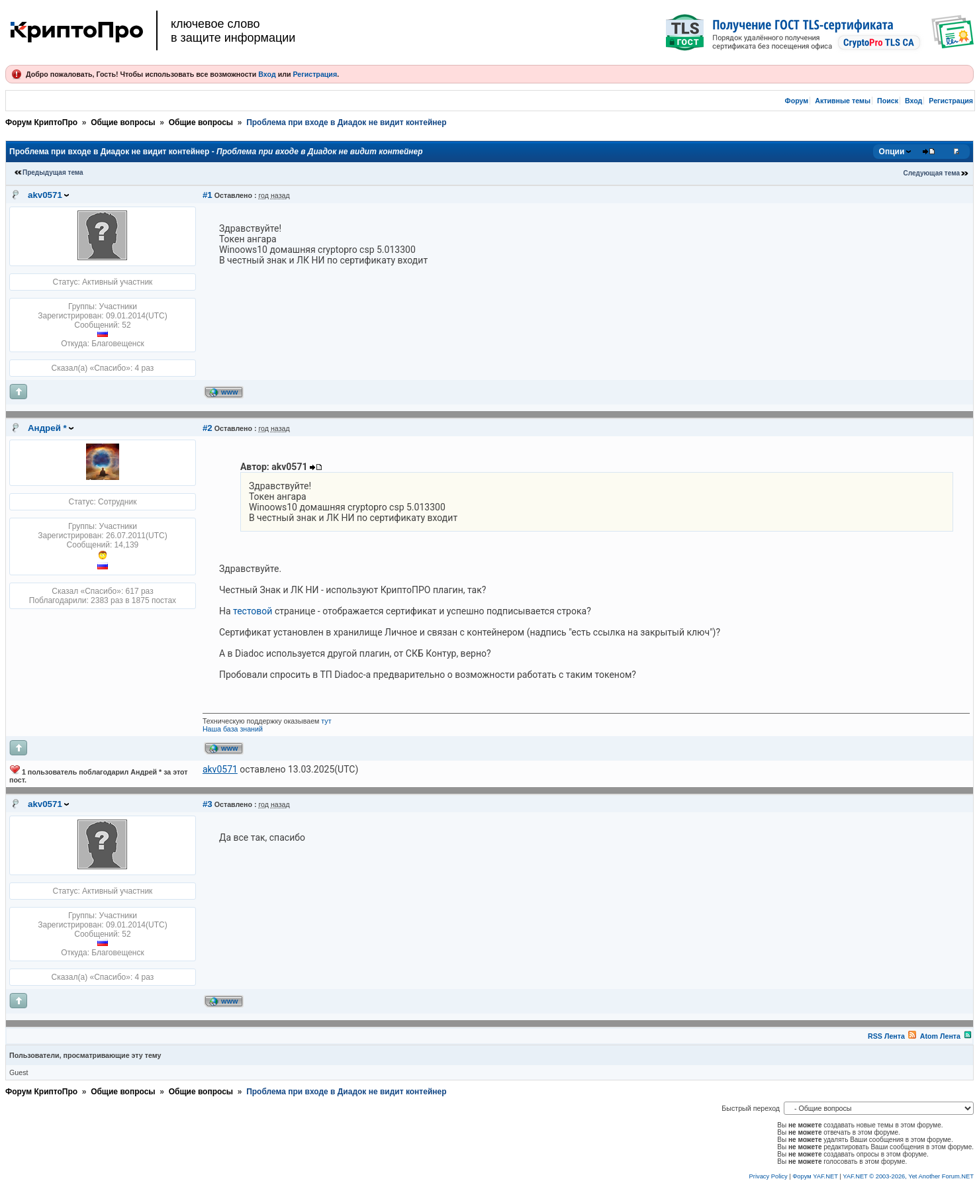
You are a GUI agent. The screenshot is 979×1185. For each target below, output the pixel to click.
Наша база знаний (233, 729)
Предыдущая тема (53, 172)
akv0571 (45, 195)
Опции (892, 151)
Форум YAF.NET (814, 1176)
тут (326, 721)
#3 (207, 804)
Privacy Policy (768, 1176)
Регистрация (315, 74)
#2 (207, 428)
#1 (207, 195)
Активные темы (842, 101)
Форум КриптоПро (41, 122)
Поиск (887, 101)
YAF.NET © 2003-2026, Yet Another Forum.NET (908, 1176)
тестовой (252, 611)
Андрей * (47, 428)
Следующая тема (932, 173)
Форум (797, 101)
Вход (266, 74)
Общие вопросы (123, 122)
